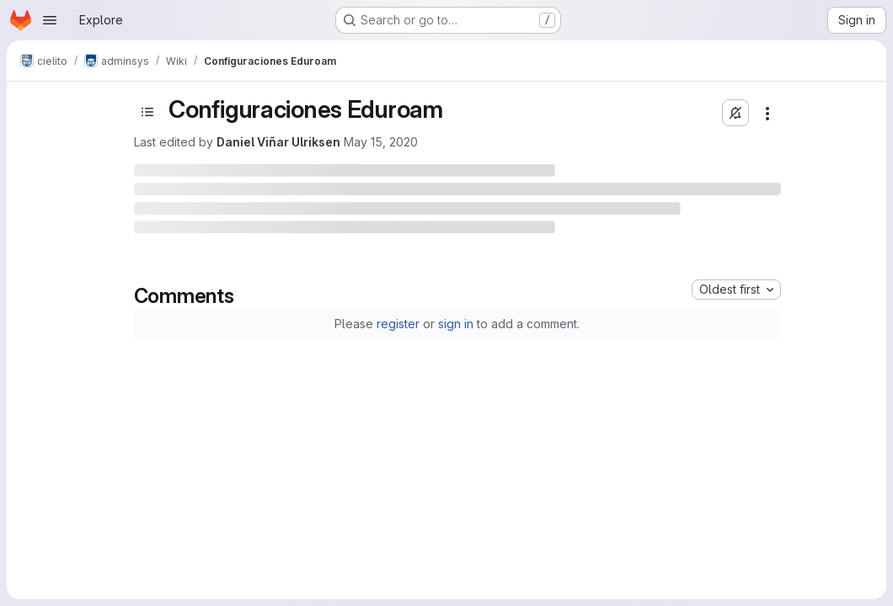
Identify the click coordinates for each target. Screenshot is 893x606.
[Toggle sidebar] (147, 111)
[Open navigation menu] (49, 20)
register (398, 323)
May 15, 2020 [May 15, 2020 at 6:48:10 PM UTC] (381, 142)
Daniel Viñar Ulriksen (278, 142)
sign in (455, 323)
